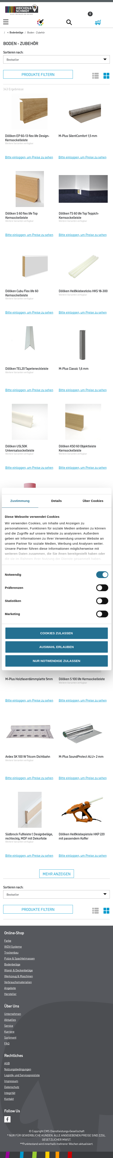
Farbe (7, 940)
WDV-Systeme (13, 946)
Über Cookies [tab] (93, 501)
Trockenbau (11, 952)
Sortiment (10, 1037)
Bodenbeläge (16, 32)
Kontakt (9, 1098)
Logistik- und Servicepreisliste (22, 1075)
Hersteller (10, 994)
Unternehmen (12, 1013)
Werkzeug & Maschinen (18, 976)
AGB (7, 1063)
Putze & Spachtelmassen (19, 958)
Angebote (10, 988)
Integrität (9, 1093)
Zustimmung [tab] (20, 501)
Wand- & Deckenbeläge (18, 970)
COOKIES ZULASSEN (56, 633)
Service (8, 1025)
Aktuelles (10, 1019)
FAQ (7, 1043)
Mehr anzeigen (57, 873)
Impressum (11, 1081)
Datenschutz (11, 1087)
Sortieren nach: (13, 52)
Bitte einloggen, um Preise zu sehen (29, 157)
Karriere (9, 1031)
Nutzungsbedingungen (17, 1069)
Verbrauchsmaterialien (18, 982)
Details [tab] (56, 501)
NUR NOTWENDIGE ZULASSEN (56, 661)
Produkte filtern (38, 74)
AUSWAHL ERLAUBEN (56, 647)
